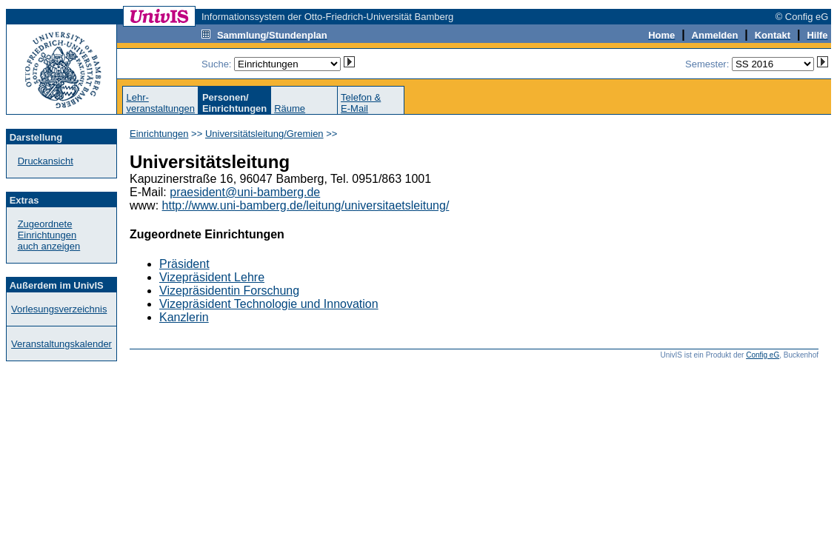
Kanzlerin (184, 317)
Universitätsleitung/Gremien (264, 133)
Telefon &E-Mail (361, 103)
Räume (289, 108)
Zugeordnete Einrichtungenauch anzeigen (49, 235)
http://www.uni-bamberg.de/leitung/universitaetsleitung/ (306, 205)
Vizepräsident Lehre (211, 277)
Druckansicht (45, 161)
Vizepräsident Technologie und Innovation (269, 304)
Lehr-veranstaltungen (160, 103)
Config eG (762, 355)
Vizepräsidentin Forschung (229, 290)
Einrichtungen (159, 133)
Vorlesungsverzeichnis (59, 309)
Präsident (184, 264)
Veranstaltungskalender (61, 343)
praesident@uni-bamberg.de (245, 192)
